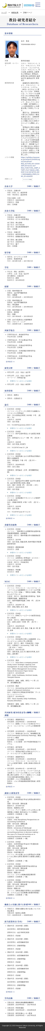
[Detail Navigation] (37, 5)
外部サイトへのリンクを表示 (19, 381)
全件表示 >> (10, 362)
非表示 (36, 186)
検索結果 (14, 13)
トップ (4, 13)
